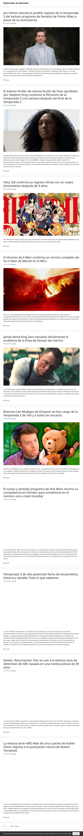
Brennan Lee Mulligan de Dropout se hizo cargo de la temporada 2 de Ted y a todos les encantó (40, 413)
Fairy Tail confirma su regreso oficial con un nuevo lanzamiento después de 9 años (38, 184)
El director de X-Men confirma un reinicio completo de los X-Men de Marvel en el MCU (41, 259)
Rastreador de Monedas (16, 3)
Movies (7, 80)
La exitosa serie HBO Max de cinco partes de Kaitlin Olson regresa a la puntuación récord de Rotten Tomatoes (39, 746)
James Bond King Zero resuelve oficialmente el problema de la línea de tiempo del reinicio (35, 338)
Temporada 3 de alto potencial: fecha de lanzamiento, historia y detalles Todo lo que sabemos (40, 576)
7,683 (12, 826)
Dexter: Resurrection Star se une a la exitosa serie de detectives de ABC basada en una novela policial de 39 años (41, 663)
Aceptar (76, 834)
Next (17, 826)
